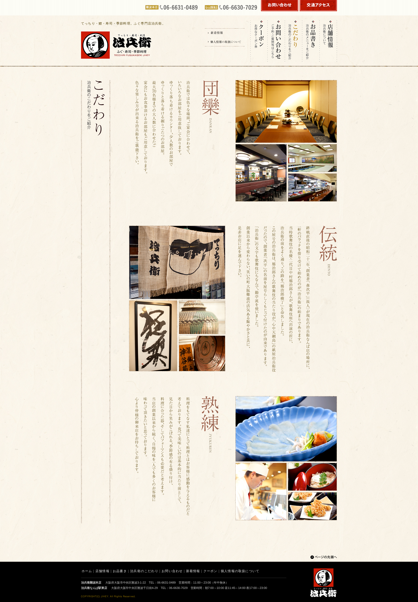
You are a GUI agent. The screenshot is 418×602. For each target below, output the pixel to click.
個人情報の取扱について (240, 571)
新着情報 (193, 571)
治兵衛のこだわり (144, 571)
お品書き (120, 571)
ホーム (87, 571)
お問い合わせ (172, 571)
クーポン (210, 571)
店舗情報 (102, 571)
